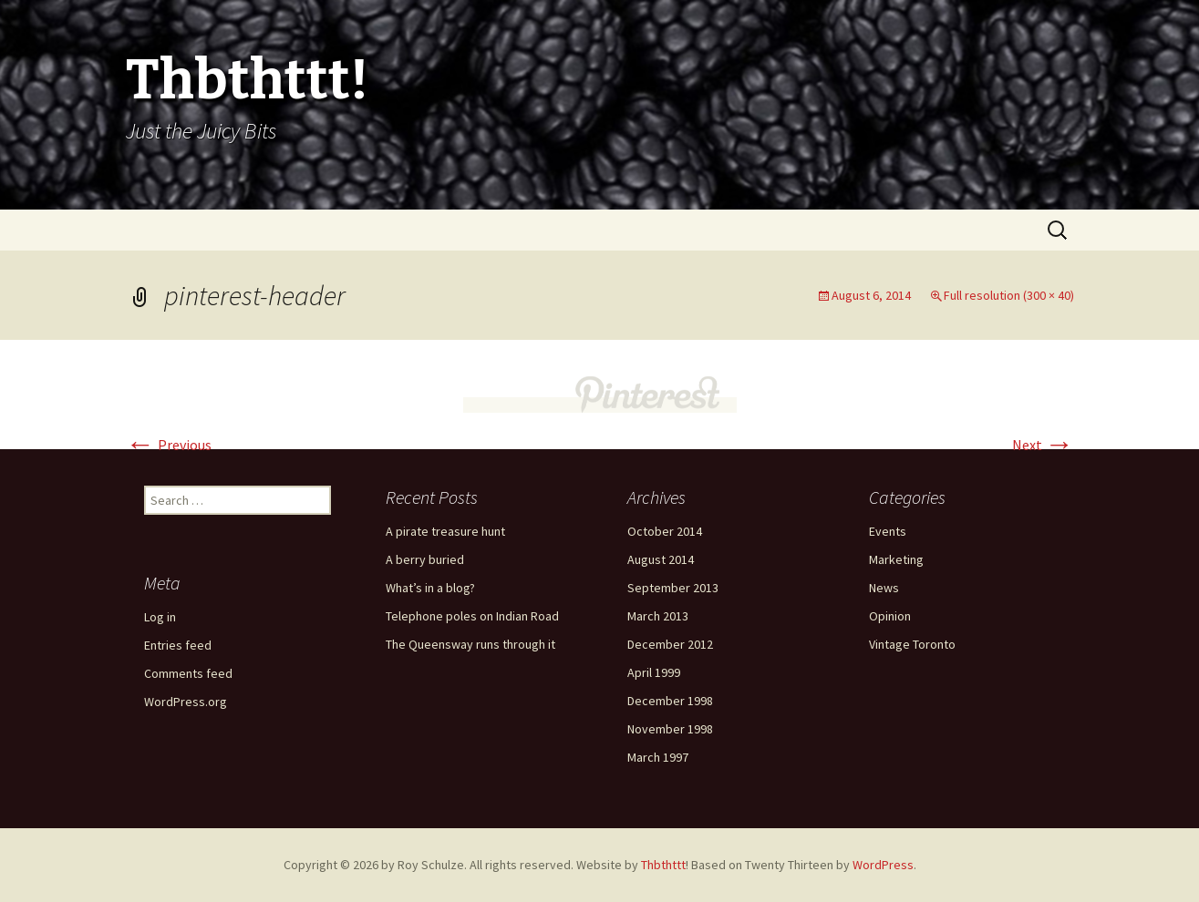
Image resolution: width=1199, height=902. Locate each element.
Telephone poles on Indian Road (472, 616)
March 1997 (657, 757)
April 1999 (653, 672)
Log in (160, 617)
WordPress (883, 864)
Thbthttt (663, 864)
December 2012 (670, 644)
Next (1043, 445)
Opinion (890, 616)
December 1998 (670, 700)
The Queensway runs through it (470, 644)
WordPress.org (185, 701)
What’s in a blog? (430, 587)
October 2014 (664, 531)
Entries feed (178, 645)
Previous (169, 445)
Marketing (896, 559)
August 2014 (660, 559)
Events (887, 531)
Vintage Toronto (912, 644)
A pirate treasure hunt (445, 531)
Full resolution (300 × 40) (1009, 295)
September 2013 (672, 587)
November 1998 (670, 729)
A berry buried (425, 559)
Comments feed (188, 673)
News (884, 587)
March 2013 (657, 616)
